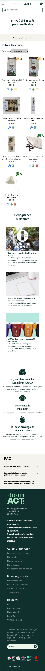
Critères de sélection (16, 588)
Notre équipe (13, 565)
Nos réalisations (14, 580)
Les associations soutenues (19, 569)
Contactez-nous (14, 620)
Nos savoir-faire (14, 561)
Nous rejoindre (14, 612)
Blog (9, 604)
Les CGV (11, 616)
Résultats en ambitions (17, 584)
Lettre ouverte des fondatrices (21, 553)
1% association (14, 592)
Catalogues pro (14, 608)
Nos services (13, 557)
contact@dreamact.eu (17, 508)
